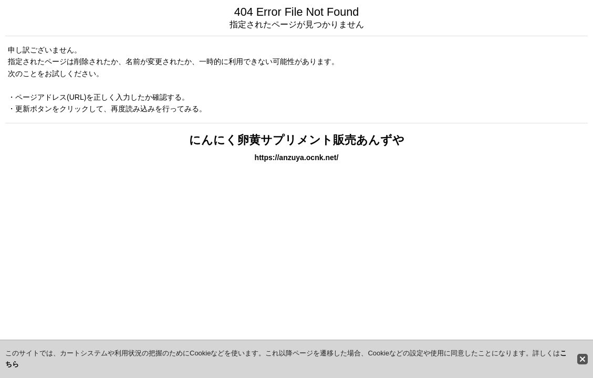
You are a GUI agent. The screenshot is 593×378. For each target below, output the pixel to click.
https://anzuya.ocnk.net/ (297, 157)
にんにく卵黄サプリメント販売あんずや (296, 139)
